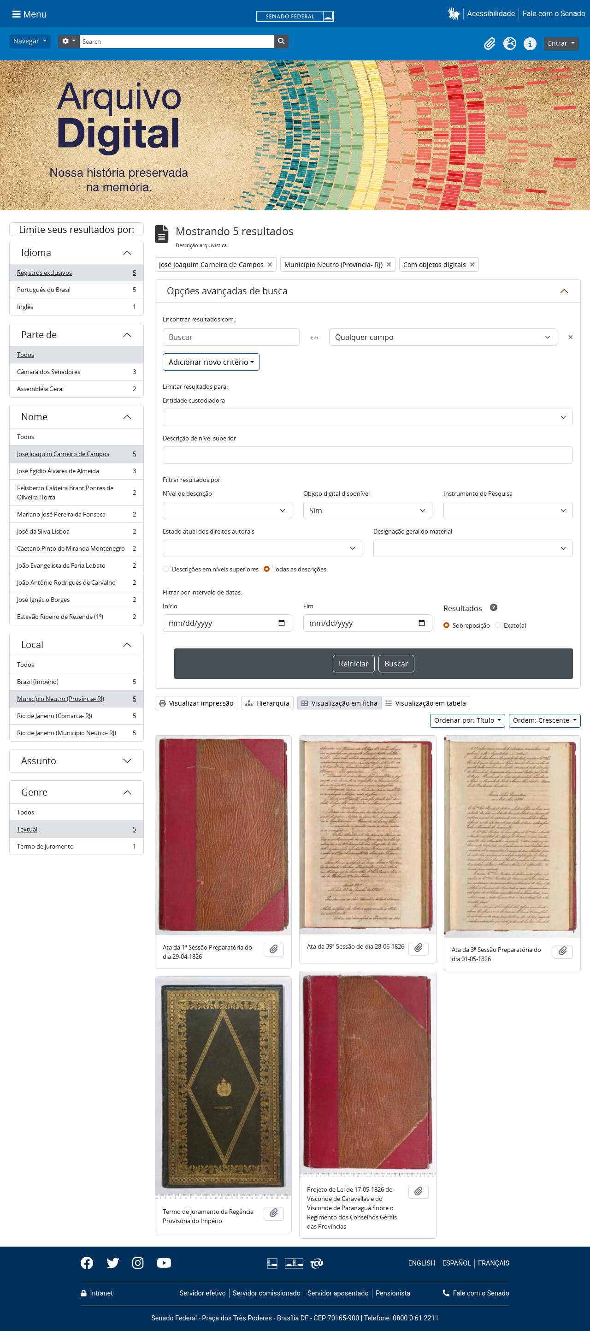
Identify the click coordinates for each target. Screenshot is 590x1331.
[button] (455, 13)
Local (32, 644)
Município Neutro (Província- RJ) (76, 700)
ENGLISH (422, 1263)
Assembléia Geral (76, 390)
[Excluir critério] (570, 337)
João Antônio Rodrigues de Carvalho (76, 584)
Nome (34, 416)
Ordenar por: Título (465, 720)
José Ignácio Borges (76, 601)
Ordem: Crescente (542, 720)
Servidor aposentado (337, 1293)
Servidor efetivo (203, 1293)
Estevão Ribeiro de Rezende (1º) (76, 618)
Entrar (558, 43)
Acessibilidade (491, 13)
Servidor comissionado (267, 1293)
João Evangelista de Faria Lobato (76, 567)
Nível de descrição (187, 493)
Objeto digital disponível (336, 493)
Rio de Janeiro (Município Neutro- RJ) (76, 734)
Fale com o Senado (554, 13)
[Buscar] (231, 337)
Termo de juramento (76, 848)
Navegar (27, 40)
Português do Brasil (76, 291)
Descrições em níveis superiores (215, 569)
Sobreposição (471, 625)
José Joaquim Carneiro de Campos (76, 456)
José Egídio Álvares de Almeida (76, 473)
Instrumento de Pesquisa (478, 493)
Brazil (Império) (76, 683)
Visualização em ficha (339, 703)
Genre (34, 792)
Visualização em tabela (425, 703)
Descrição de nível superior (199, 438)
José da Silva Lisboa (76, 533)
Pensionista (393, 1293)
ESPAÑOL (456, 1263)
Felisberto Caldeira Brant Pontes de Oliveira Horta (76, 492)
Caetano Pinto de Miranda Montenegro (76, 550)
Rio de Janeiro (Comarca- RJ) (76, 718)
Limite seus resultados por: (76, 229)
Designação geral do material (412, 531)
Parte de (39, 334)
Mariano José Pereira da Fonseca (76, 516)
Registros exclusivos (76, 274)
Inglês (76, 308)
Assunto (38, 761)
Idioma (36, 252)
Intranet (97, 1293)
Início (170, 606)
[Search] (176, 41)
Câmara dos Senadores (76, 373)
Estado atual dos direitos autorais (208, 531)
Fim (308, 606)
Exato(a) (515, 625)
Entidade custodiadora (194, 400)
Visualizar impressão (196, 703)
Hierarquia (267, 703)
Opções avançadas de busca (227, 291)
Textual (76, 831)
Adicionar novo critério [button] (208, 362)
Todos (25, 355)
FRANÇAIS (493, 1263)
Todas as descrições (299, 569)
